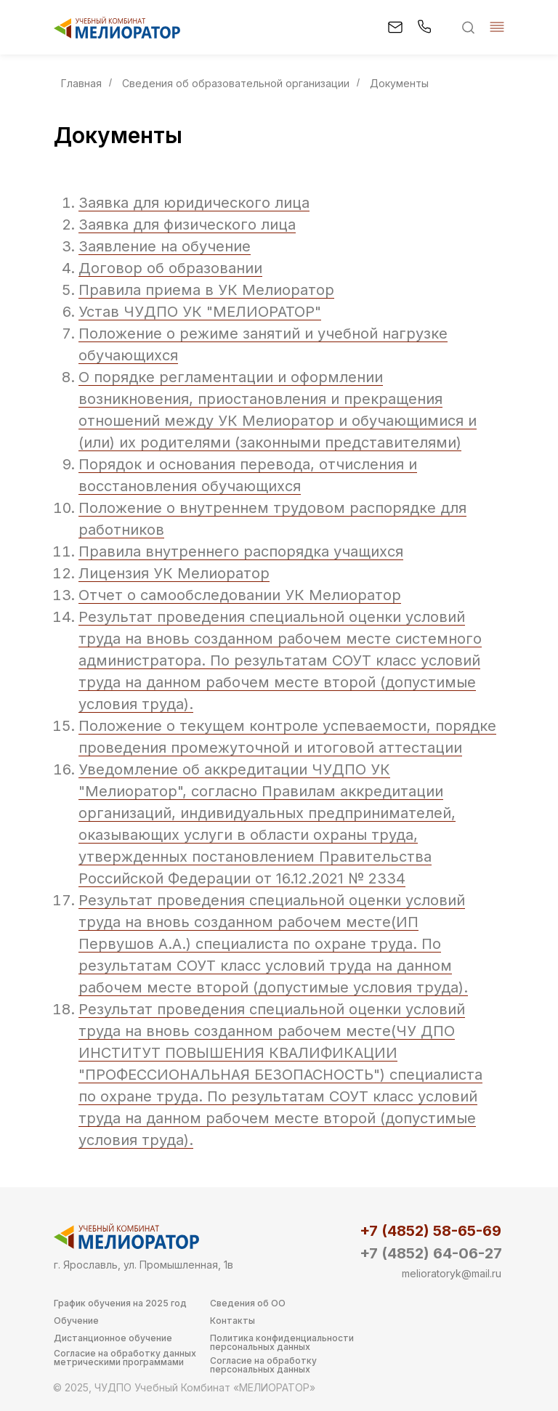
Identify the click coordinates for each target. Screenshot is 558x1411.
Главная (81, 83)
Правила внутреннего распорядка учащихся (240, 551)
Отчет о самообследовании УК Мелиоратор (239, 595)
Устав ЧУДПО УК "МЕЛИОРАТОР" (199, 311)
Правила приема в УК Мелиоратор (206, 290)
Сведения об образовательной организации (235, 83)
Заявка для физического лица (187, 224)
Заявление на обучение (164, 246)
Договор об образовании (170, 268)
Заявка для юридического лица (194, 202)
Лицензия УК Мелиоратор (174, 573)
